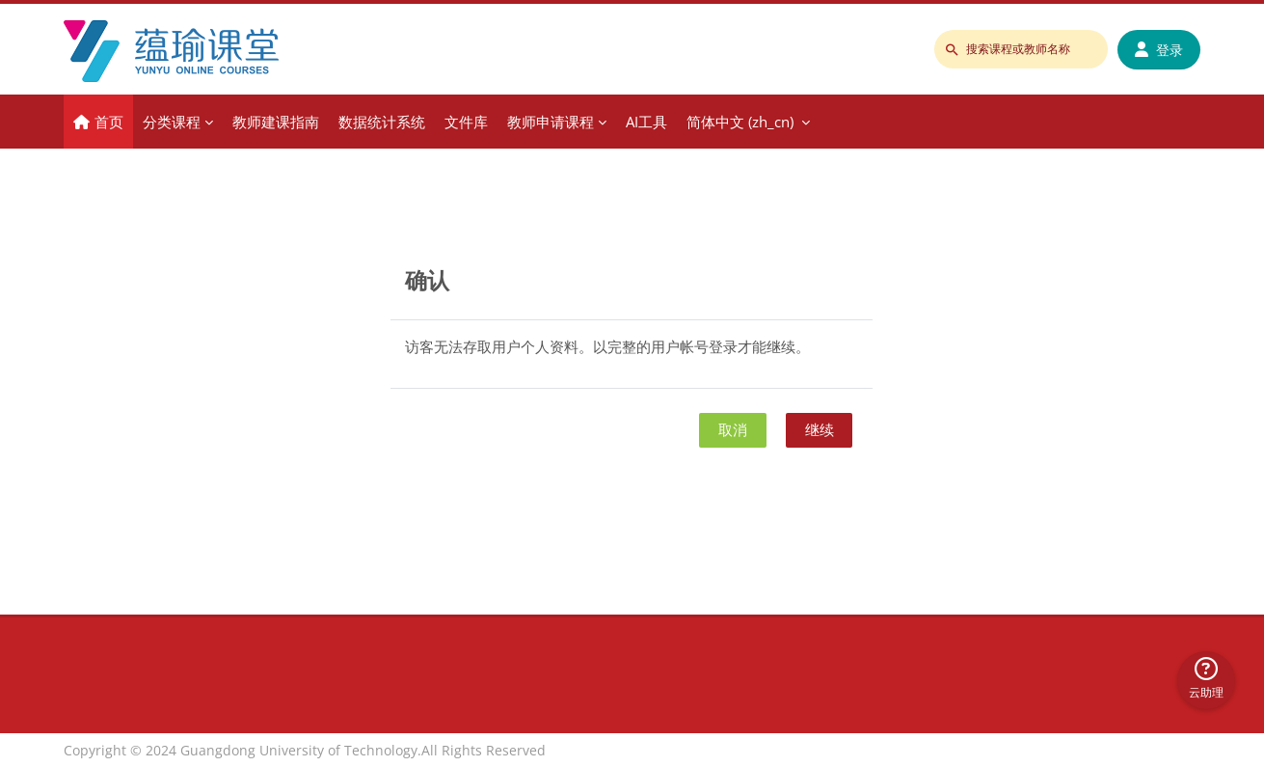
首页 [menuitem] (108, 121)
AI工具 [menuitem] (646, 121)
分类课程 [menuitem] (172, 121)
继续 (819, 429)
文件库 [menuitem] (466, 121)
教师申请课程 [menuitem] (550, 121)
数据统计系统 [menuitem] (381, 121)
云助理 (1206, 678)
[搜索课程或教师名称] (1021, 49)
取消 (732, 429)
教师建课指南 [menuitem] (275, 121)
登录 (1159, 50)
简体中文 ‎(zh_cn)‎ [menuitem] (739, 121)
